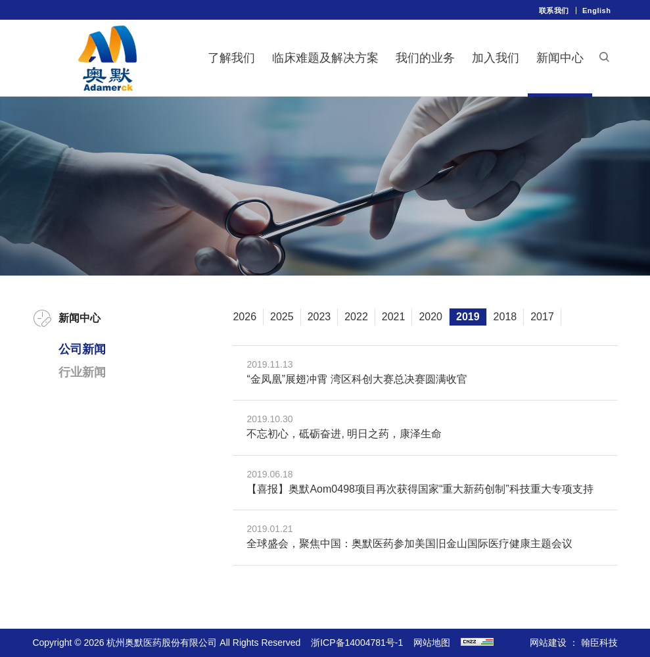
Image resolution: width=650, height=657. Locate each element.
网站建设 (548, 642)
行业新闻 (82, 372)
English (596, 10)
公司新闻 (82, 349)
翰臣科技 (599, 642)
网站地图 (431, 642)
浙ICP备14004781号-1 (357, 642)
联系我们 (554, 10)
